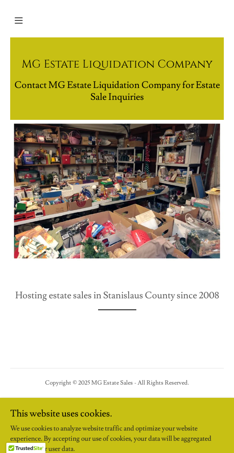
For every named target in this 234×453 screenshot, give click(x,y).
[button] (18, 20)
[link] (117, 65)
